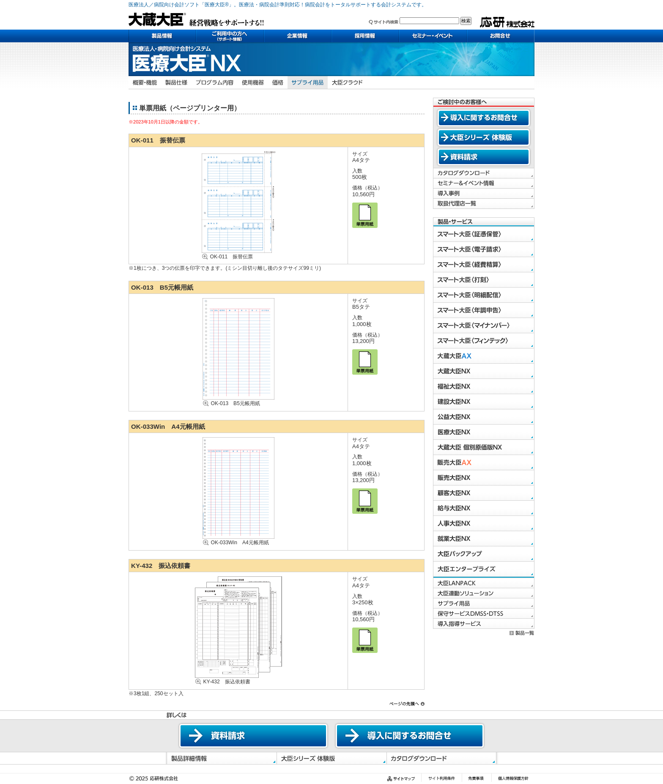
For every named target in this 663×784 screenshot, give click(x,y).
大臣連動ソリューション (483, 593)
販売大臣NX (483, 477)
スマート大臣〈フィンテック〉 (483, 340)
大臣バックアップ (483, 554)
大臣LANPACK (483, 583)
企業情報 (298, 36)
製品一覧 (522, 633)
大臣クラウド (347, 82)
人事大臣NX (483, 523)
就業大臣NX (483, 538)
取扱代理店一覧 (483, 204)
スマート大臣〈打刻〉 (483, 280)
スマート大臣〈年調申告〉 (483, 310)
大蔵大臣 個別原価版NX (483, 447)
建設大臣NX (483, 401)
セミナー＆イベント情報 (483, 183)
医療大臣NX (483, 432)
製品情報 (162, 36)
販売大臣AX (483, 462)
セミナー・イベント (433, 36)
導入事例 (483, 194)
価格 (278, 82)
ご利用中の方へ (230, 36)
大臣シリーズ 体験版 (483, 137)
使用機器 (253, 82)
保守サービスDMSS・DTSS (483, 614)
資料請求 (483, 157)
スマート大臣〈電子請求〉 (483, 249)
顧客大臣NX (483, 493)
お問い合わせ (500, 36)
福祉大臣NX (483, 386)
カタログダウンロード (483, 173)
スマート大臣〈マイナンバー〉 (483, 325)
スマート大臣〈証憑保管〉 (483, 234)
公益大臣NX (483, 417)
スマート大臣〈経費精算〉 (483, 264)
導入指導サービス (483, 624)
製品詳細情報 (220, 758)
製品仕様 (176, 82)
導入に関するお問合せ (483, 118)
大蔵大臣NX (483, 371)
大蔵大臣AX (483, 356)
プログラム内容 (215, 82)
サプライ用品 (308, 82)
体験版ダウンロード (331, 758)
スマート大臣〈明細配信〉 (483, 295)
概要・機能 (145, 82)
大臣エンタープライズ (483, 569)
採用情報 (365, 36)
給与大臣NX (483, 508)
